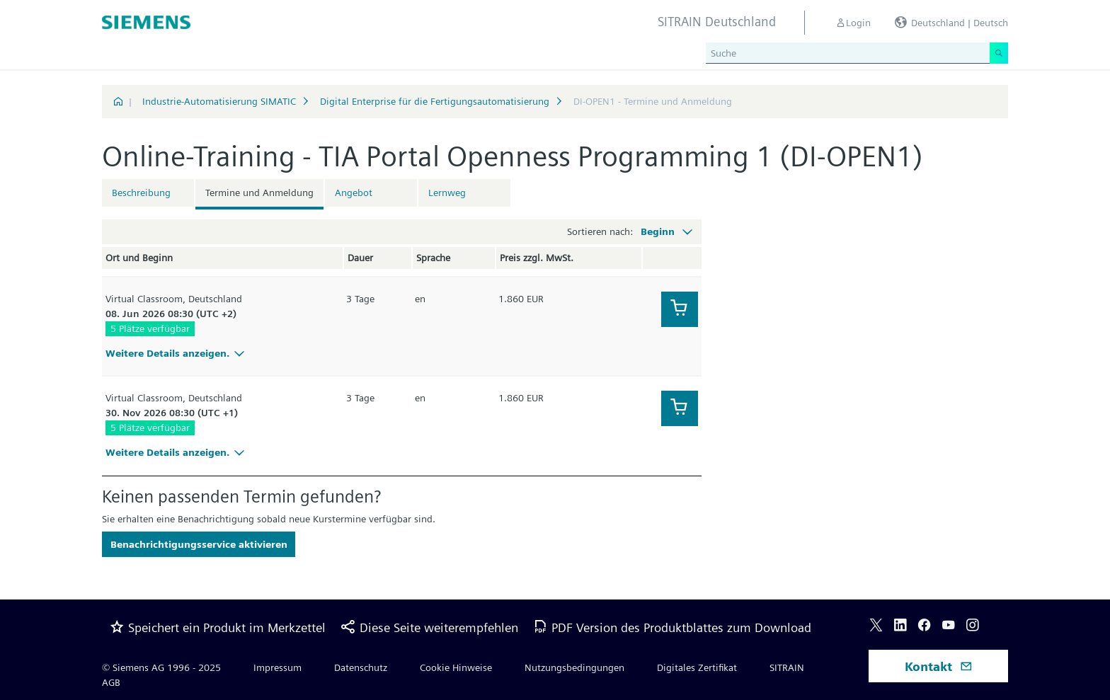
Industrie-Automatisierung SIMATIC (219, 101)
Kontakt (939, 666)
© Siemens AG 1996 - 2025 (161, 667)
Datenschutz (360, 667)
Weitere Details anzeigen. (176, 353)
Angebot (353, 192)
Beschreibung (141, 192)
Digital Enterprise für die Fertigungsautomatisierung (434, 101)
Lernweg (447, 192)
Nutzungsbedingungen (574, 667)
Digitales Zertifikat (697, 667)
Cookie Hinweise (456, 667)
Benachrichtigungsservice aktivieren (198, 544)
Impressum (277, 667)
